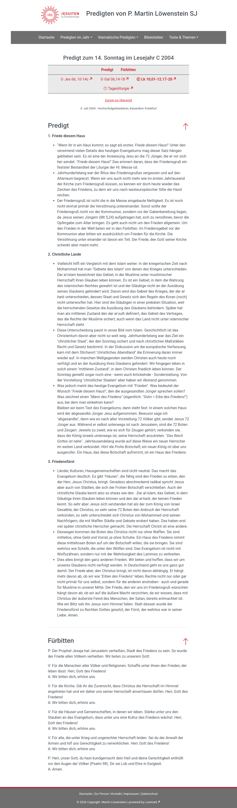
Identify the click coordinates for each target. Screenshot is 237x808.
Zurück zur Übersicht (118, 100)
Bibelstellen (153, 37)
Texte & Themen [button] (182, 37)
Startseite (47, 37)
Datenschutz (149, 794)
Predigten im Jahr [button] (75, 37)
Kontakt (116, 794)
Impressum (131, 794)
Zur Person (101, 794)
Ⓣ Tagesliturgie (116, 88)
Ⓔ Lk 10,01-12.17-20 (154, 79)
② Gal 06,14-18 (112, 79)
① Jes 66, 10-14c (74, 79)
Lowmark (151, 802)
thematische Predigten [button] (117, 37)
